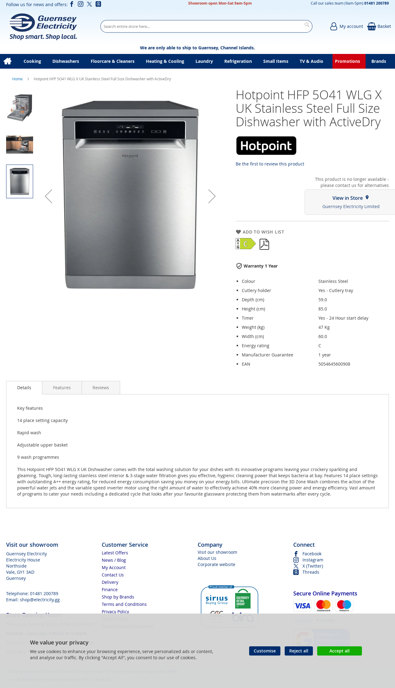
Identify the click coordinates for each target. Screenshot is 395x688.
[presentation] (24, 387)
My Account (114, 567)
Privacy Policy (115, 611)
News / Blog (114, 560)
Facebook (311, 554)
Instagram (312, 560)
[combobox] (206, 26)
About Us (207, 558)
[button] (48, 196)
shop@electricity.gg (40, 599)
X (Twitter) (312, 566)
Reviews (101, 387)
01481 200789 (44, 593)
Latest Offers (115, 553)
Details (24, 387)
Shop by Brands (118, 597)
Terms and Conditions (124, 604)
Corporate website (216, 564)
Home (18, 78)
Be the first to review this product (270, 164)
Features (62, 387)
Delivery (110, 582)
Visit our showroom (217, 552)
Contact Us (113, 575)
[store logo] (43, 26)
